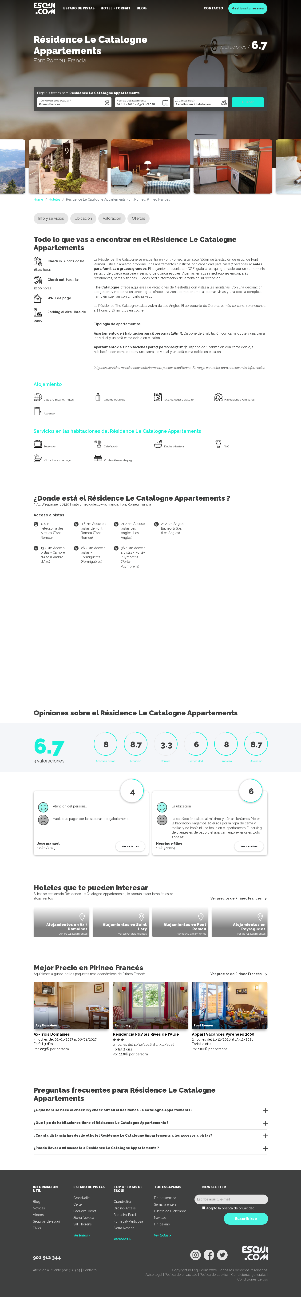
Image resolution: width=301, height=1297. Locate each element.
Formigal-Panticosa (128, 1221)
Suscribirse (246, 1218)
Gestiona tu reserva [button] (248, 8)
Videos (38, 1215)
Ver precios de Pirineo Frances (235, 898)
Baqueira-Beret (84, 1211)
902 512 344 (47, 1257)
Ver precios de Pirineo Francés (235, 974)
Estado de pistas (79, 8)
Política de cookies (214, 1275)
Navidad (160, 1218)
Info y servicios (51, 218)
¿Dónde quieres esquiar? (55, 100)
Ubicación (83, 218)
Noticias (39, 1208)
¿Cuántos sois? (184, 100)
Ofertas (138, 218)
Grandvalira (82, 1198)
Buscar (248, 102)
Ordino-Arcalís (125, 1208)
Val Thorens (82, 1224)
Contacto (213, 8)
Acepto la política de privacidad (230, 1208)
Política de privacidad (181, 1275)
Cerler (78, 1204)
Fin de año (162, 1224)
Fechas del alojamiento (131, 100)
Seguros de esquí (46, 1221)
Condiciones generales (248, 1275)
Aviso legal (154, 1275)
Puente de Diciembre (170, 1211)
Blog (142, 8)
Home (38, 199)
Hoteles (54, 199)
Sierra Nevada (83, 1218)
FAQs (37, 1228)
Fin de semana (165, 1198)
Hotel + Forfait (116, 8)
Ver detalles (130, 846)
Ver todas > (82, 1235)
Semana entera (165, 1204)
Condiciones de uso (252, 1279)
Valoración (112, 218)
